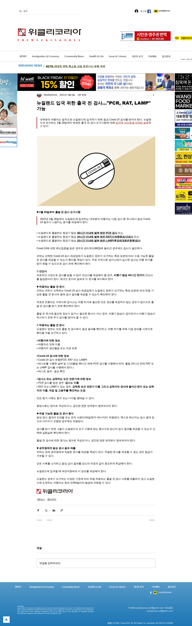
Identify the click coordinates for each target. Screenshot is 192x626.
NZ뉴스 (41, 499)
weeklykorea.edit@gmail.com (150, 608)
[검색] (49, 11)
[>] (6, 619)
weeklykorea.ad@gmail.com (159, 611)
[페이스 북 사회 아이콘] (149, 11)
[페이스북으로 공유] (38, 510)
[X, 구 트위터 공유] (46, 510)
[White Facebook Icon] (151, 593)
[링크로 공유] (61, 510)
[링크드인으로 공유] (53, 510)
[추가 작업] (153, 95)
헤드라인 (51, 499)
